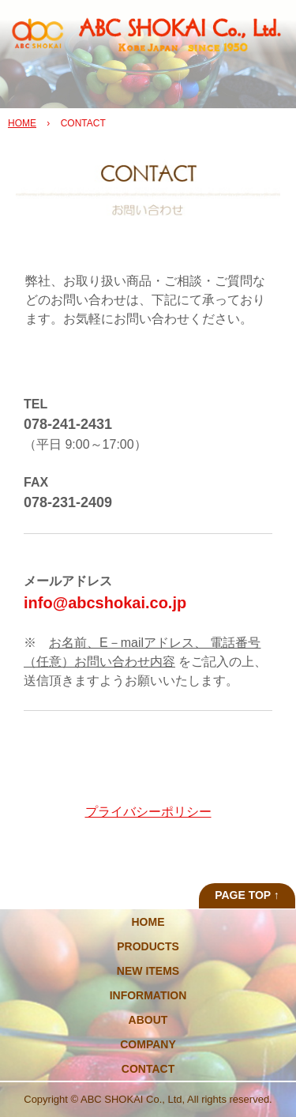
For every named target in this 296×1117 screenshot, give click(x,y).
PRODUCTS (148, 946)
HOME (22, 123)
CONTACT (148, 1068)
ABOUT (148, 1020)
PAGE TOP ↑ (247, 895)
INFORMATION (148, 995)
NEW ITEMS (148, 971)
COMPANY (148, 1044)
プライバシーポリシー (148, 811)
